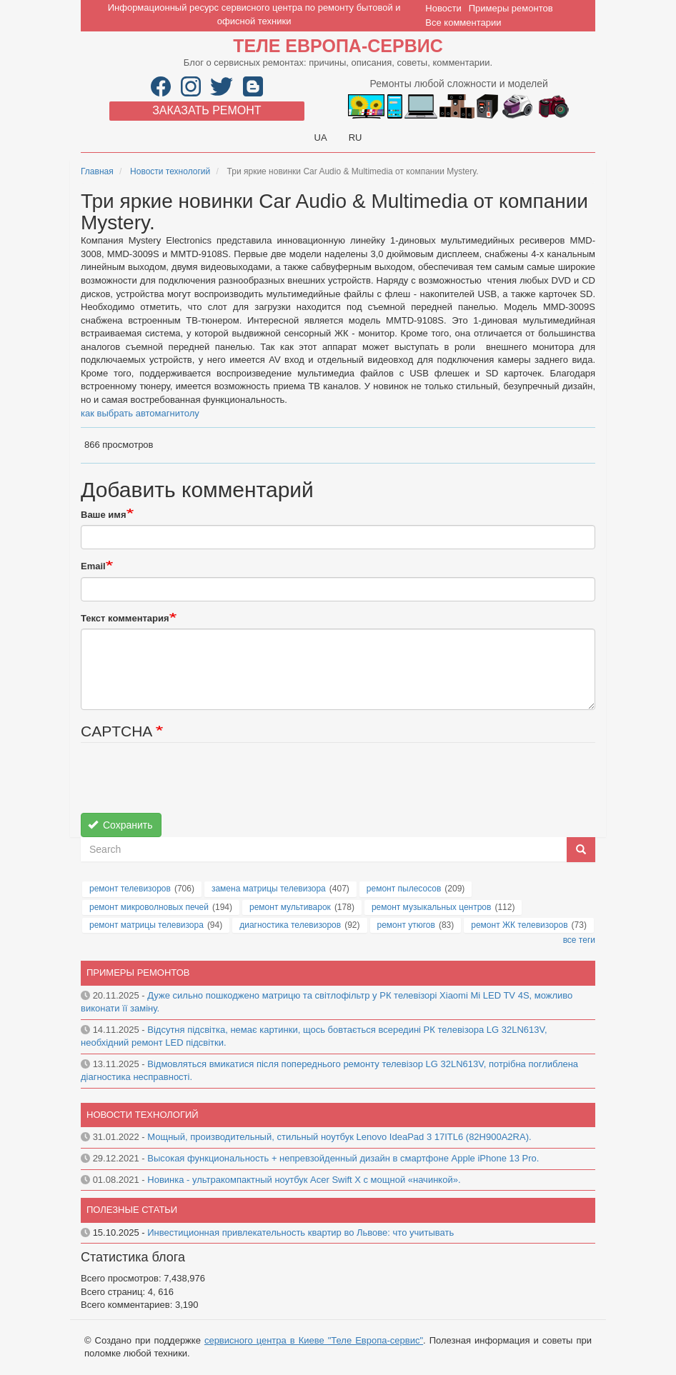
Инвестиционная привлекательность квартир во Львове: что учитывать (300, 1232)
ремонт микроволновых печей (149, 907)
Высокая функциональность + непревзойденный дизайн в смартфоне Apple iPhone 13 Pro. (343, 1158)
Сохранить (120, 825)
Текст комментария (125, 618)
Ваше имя (103, 514)
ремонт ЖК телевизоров (519, 925)
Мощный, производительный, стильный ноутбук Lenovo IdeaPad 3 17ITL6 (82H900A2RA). (339, 1136)
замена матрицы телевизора (269, 889)
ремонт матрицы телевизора (146, 925)
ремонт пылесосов (404, 889)
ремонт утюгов (406, 925)
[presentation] (189, 785)
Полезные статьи (131, 1209)
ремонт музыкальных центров (432, 907)
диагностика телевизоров (290, 925)
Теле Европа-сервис (337, 46)
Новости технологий (170, 171)
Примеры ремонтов (511, 8)
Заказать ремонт (206, 110)
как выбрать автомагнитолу (140, 413)
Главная (97, 171)
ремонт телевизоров (130, 889)
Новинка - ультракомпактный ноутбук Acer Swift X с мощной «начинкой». (303, 1179)
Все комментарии (463, 22)
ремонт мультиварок (290, 907)
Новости (443, 8)
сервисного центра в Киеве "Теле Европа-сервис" (313, 1340)
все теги (579, 940)
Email (93, 566)
